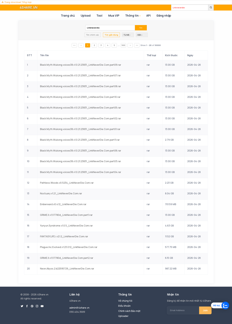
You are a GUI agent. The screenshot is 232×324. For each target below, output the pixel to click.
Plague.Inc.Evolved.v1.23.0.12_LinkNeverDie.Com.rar (68, 247)
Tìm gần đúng (111, 34)
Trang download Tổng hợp (16, 2)
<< (74, 45)
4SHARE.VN (28, 7)
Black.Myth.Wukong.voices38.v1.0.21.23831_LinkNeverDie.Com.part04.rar (80, 172)
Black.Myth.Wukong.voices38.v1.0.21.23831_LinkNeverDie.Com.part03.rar (80, 161)
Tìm (140, 27)
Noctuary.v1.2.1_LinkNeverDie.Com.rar (61, 193)
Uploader (123, 316)
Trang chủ (68, 15)
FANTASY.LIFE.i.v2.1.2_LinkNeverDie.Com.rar (64, 236)
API (148, 15)
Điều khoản (124, 305)
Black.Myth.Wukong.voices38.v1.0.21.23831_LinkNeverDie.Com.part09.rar (80, 64)
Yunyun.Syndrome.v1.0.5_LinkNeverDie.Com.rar (66, 225)
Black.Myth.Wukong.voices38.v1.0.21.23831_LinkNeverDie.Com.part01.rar (80, 129)
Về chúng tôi (125, 300)
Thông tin (133, 16)
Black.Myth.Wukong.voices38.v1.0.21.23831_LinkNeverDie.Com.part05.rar (80, 107)
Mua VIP (113, 15)
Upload (86, 15)
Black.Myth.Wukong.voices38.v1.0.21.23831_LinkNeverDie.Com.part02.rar (80, 118)
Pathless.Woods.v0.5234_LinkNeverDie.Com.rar (67, 182)
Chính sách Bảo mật (129, 311)
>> (137, 45)
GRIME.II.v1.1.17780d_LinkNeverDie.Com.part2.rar (66, 258)
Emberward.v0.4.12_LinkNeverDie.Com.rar (63, 204)
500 (123, 45)
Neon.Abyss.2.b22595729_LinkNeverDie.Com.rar (67, 268)
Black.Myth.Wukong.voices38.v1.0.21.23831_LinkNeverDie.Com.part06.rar (80, 150)
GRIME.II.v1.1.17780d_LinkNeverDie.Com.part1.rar (66, 215)
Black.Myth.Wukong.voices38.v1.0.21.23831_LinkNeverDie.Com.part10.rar (80, 97)
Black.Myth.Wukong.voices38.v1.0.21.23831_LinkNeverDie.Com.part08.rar (80, 86)
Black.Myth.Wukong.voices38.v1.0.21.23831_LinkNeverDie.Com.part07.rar (80, 75)
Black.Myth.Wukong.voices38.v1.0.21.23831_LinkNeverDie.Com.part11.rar (80, 139)
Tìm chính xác (92, 34)
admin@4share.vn (79, 307)
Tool (99, 15)
